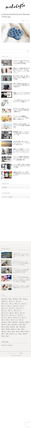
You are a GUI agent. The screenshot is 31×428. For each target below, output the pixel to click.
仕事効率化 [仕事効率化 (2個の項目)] (16, 322)
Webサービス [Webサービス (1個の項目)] (5, 301)
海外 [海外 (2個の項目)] (23, 329)
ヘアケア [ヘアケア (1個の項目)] (21, 315)
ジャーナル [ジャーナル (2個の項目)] (5, 310)
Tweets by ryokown (7, 345)
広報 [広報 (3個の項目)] (3, 326)
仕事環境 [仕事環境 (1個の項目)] (22, 322)
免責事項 (21, 353)
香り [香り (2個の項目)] (8, 336)
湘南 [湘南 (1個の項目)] (9, 331)
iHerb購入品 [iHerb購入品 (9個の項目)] (5, 299)
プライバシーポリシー (12, 353)
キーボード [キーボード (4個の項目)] (17, 306)
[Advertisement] (15, 216)
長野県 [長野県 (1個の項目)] (25, 333)
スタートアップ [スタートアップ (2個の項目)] (18, 310)
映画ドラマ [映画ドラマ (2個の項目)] (14, 329)
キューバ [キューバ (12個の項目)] (10, 306)
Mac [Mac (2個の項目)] (11, 299)
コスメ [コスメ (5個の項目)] (23, 306)
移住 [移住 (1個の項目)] (3, 333)
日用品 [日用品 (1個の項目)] (8, 329)
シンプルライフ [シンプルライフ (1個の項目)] (20, 308)
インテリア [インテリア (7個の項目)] (19, 301)
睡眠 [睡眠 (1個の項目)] (22, 331)
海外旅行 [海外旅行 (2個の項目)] (4, 331)
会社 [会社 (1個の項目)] (9, 324)
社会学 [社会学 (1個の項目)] (27, 331)
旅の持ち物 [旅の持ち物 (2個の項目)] (23, 326)
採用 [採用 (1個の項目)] (8, 326)
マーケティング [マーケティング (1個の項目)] (17, 317)
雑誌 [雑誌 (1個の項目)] (3, 336)
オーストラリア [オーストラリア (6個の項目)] (5, 303)
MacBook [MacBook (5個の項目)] (16, 299)
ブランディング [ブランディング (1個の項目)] (5, 315)
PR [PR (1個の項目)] (21, 299)
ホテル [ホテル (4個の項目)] (11, 317)
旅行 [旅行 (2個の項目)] (3, 329)
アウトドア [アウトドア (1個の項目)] (12, 301)
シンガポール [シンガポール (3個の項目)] (12, 308)
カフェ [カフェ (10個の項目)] (12, 303)
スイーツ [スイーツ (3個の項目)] (11, 310)
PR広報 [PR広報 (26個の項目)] (25, 299)
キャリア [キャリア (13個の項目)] (4, 306)
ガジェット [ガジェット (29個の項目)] (18, 303)
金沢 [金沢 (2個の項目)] (21, 333)
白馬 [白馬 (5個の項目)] (18, 331)
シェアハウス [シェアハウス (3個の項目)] (5, 308)
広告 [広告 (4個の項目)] (25, 324)
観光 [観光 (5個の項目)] (8, 333)
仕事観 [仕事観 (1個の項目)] (28, 322)
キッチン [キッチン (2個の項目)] (24, 303)
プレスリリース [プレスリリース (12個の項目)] (14, 315)
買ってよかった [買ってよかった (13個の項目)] (14, 333)
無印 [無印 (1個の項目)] (14, 331)
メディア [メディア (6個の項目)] (24, 317)
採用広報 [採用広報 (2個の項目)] (13, 326)
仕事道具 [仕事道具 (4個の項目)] (4, 324)
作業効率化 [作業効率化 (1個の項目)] (15, 324)
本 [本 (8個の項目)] (19, 329)
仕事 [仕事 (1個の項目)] (10, 322)
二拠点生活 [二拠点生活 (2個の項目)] (5, 322)
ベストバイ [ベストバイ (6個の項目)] (5, 317)
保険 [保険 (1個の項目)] (21, 324)
